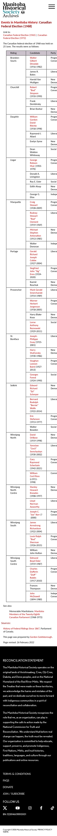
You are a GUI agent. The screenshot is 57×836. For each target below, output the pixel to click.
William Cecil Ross (35, 475)
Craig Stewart (34, 203)
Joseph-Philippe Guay (34, 339)
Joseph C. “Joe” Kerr (35, 513)
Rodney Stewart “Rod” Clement (34, 217)
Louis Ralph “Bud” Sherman (35, 539)
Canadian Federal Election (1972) (25, 37)
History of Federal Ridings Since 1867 (21, 628)
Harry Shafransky (35, 351)
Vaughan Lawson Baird (34, 363)
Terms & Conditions (17, 774)
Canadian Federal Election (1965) (19, 35)
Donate (8, 787)
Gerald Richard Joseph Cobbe (33, 256)
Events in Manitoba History (19, 22)
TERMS (5, 832)
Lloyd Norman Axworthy (34, 503)
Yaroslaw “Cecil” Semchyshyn (36, 448)
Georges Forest (34, 376)
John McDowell (35, 595)
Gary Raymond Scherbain (35, 462)
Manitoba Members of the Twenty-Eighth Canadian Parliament (26, 614)
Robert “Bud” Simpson (34, 90)
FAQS (6, 780)
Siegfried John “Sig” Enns (35, 271)
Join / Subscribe (14, 793)
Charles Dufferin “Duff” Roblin (34, 573)
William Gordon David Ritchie (33, 121)
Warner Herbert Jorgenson (35, 303)
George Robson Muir (33, 163)
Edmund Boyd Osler (35, 559)
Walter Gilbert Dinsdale (34, 60)
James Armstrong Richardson (35, 525)
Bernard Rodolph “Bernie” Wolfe (34, 404)
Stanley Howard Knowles (34, 490)
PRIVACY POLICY (45, 829)
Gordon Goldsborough (41, 637)
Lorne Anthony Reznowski (35, 325)
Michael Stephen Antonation (35, 232)
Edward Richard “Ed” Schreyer (34, 390)
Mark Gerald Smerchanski (36, 291)
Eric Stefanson (35, 417)
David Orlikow (34, 436)
